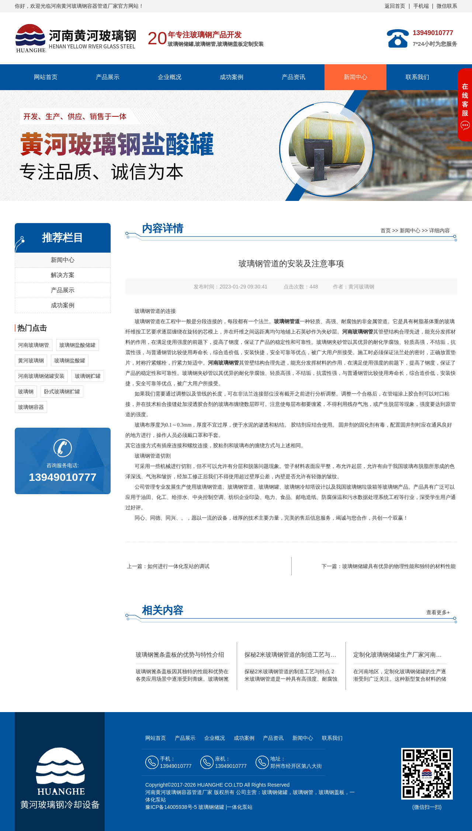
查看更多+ (438, 612)
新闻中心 (355, 77)
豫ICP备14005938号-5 (171, 807)
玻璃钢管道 (287, 321)
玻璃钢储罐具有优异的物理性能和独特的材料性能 (399, 566)
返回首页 (395, 6)
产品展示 (107, 77)
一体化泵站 (240, 807)
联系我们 (417, 77)
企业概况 (169, 77)
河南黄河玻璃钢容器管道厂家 (178, 792)
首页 (386, 230)
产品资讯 (293, 77)
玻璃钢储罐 (211, 807)
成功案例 (231, 77)
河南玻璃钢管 (357, 332)
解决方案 (62, 275)
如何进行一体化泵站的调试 (178, 566)
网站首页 (46, 77)
